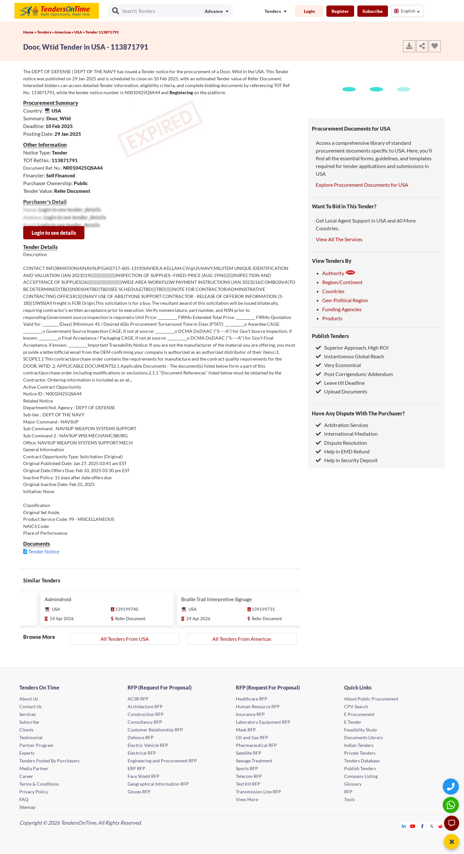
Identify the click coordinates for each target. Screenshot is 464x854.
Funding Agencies (342, 309)
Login (309, 11)
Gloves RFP (139, 791)
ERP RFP (136, 768)
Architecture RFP (145, 706)
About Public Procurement (371, 698)
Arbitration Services (342, 425)
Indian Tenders (358, 745)
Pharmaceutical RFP (256, 745)
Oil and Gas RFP (252, 737)
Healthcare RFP (251, 698)
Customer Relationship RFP (155, 729)
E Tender (353, 722)
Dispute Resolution (341, 443)
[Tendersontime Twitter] (432, 826)
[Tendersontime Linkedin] (404, 826)
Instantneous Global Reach (350, 356)
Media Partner (33, 768)
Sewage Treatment (254, 760)
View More (247, 799)
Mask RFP (246, 729)
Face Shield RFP (144, 776)
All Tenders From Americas (241, 639)
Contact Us (30, 706)
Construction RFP (146, 714)
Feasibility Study (360, 729)
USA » (79, 32)
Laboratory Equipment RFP (263, 722)
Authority (339, 273)
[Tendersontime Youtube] (413, 826)
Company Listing (361, 776)
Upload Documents (341, 391)
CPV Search (356, 706)
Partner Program (36, 745)
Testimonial (31, 737)
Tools (349, 799)
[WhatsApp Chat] (451, 804)
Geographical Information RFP (158, 784)
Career (26, 776)
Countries (333, 291)
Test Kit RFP (248, 784)
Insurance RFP (250, 714)
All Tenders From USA (125, 639)
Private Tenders (359, 753)
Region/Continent (342, 282)
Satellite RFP (248, 753)
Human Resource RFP (258, 706)
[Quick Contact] (451, 786)
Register (340, 11)
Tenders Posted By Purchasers (49, 760)
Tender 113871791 (102, 32)
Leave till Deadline (340, 383)
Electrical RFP (142, 753)
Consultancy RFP (145, 722)
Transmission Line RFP (258, 791)
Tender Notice (43, 551)
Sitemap (27, 807)
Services (27, 714)
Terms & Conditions (39, 784)
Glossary (353, 784)
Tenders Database (362, 760)
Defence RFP (141, 737)
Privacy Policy (33, 791)
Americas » (64, 32)
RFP (348, 791)
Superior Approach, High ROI (352, 347)
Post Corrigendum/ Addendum (354, 374)
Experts (26, 753)
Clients (26, 729)
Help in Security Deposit (347, 460)
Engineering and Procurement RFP (162, 760)
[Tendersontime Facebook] (422, 826)
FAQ (23, 799)
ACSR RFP (138, 698)
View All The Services (339, 239)
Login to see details (54, 233)
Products (332, 318)
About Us (28, 698)
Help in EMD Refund (343, 451)
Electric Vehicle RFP (148, 745)
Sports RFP (247, 768)
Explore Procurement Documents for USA (362, 185)
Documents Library (363, 737)
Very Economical (338, 365)
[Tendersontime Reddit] (441, 826)
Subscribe (372, 11)
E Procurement (359, 714)
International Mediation (347, 434)
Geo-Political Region (345, 300)
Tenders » (45, 32)
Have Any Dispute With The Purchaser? (358, 413)
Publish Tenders (330, 336)
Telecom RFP (249, 776)
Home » (30, 32)
